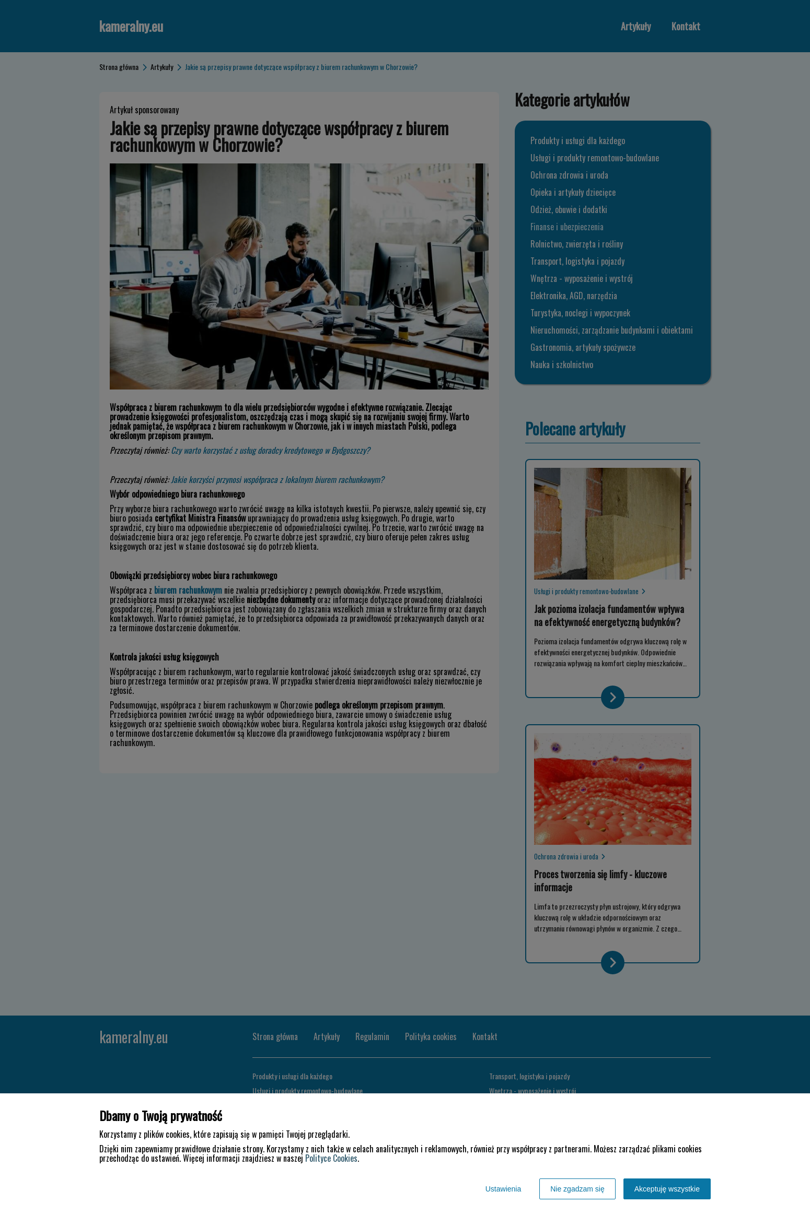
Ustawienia (503, 1189)
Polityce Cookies (331, 1158)
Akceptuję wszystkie (667, 1189)
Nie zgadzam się (577, 1189)
